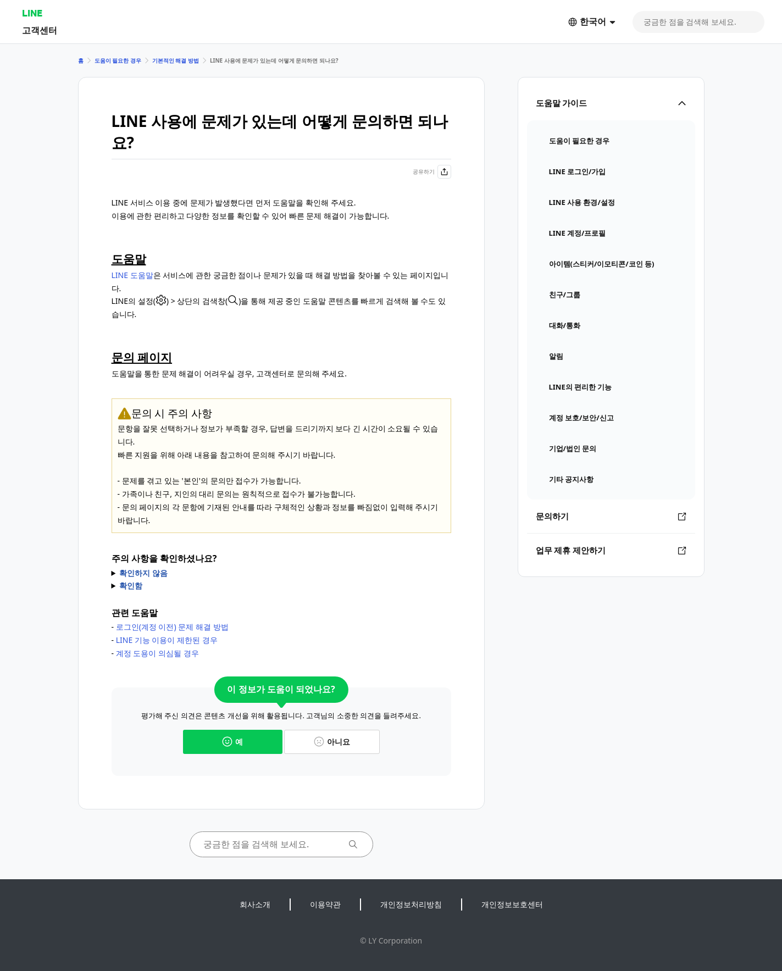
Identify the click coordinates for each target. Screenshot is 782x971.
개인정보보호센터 (512, 904)
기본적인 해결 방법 (175, 60)
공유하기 (432, 172)
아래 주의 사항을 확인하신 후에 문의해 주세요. (281, 573)
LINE (32, 13)
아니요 (332, 741)
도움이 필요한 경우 (118, 60)
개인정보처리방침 (411, 904)
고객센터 (39, 30)
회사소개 (255, 904)
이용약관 (325, 904)
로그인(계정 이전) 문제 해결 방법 (172, 627)
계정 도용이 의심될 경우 (157, 653)
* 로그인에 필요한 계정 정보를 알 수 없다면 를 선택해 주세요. (281, 585)
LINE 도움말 (132, 275)
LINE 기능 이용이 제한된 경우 (167, 640)
